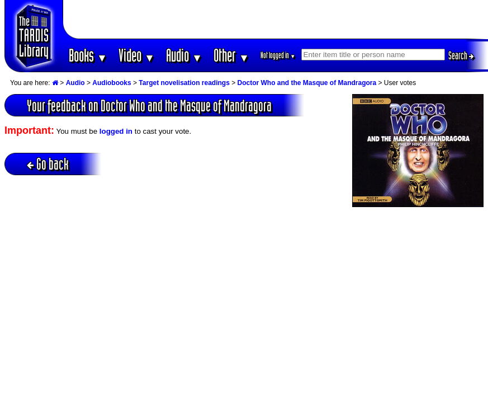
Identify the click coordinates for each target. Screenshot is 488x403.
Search (461, 55)
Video (137, 55)
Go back (48, 163)
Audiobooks (111, 83)
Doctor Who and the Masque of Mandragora (307, 83)
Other (231, 55)
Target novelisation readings (184, 83)
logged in (116, 131)
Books (88, 55)
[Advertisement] (275, 19)
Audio (184, 55)
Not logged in (278, 55)
